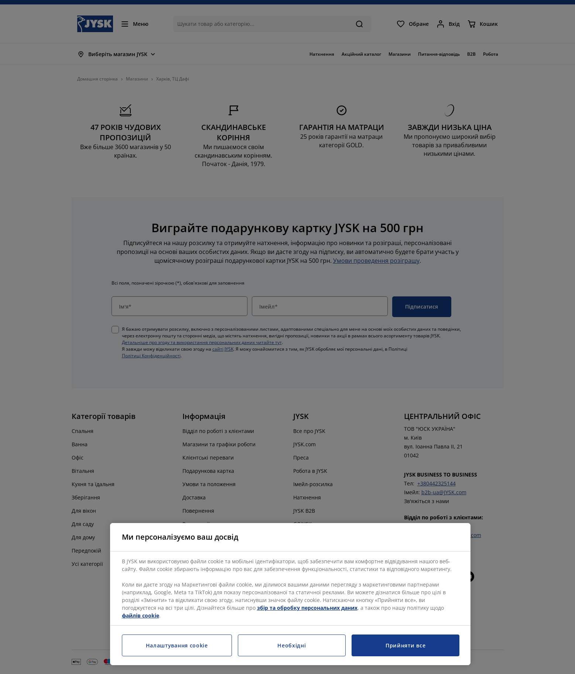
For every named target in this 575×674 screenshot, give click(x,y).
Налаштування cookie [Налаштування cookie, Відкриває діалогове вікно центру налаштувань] (177, 645)
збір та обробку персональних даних (307, 607)
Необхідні (291, 645)
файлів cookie (140, 615)
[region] (290, 594)
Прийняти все (405, 645)
